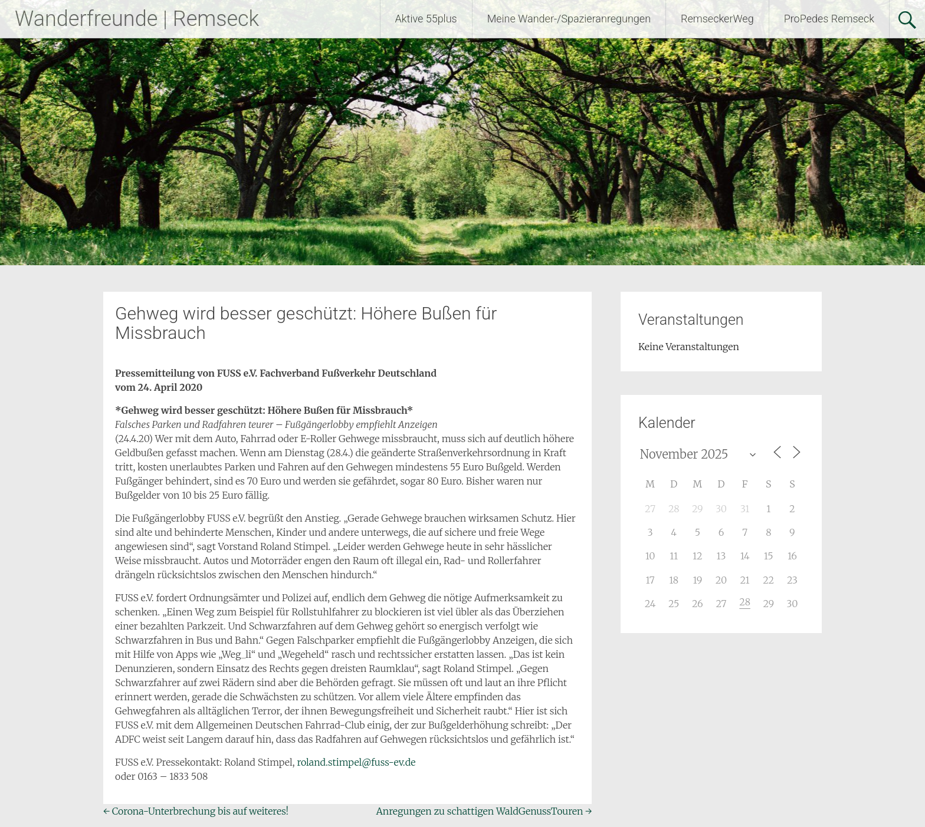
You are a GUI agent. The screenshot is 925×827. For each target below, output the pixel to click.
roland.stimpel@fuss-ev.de (356, 762)
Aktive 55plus (426, 18)
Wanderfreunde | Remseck (137, 18)
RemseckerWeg (717, 18)
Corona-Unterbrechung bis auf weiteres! (195, 811)
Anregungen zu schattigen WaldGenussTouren (484, 811)
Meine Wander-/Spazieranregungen (569, 18)
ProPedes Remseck (829, 18)
